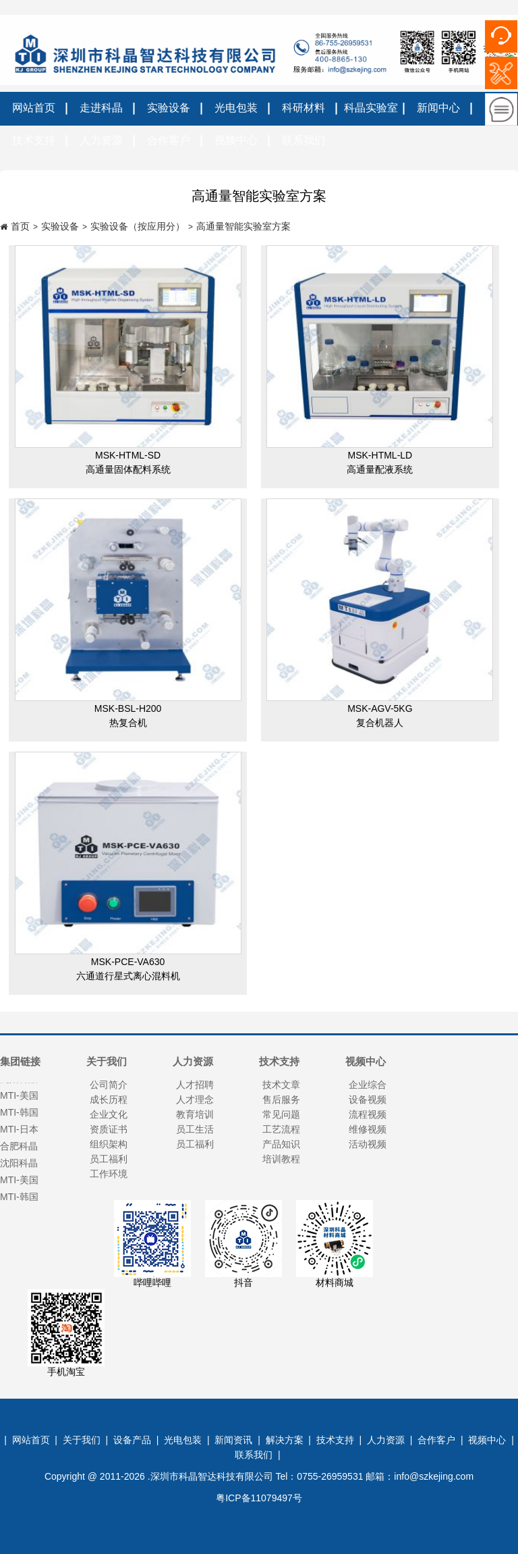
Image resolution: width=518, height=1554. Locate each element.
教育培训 (195, 1114)
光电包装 (236, 107)
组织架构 (108, 1144)
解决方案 (285, 1439)
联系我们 (303, 140)
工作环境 (108, 1173)
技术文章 (281, 1084)
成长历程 (108, 1099)
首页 (20, 226)
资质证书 (108, 1129)
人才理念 (195, 1099)
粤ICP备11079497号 (259, 1498)
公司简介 (108, 1084)
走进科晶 (101, 107)
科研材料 (303, 107)
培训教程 (281, 1159)
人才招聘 (195, 1084)
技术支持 (33, 140)
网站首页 (33, 107)
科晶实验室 (371, 107)
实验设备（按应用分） (137, 226)
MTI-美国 (19, 1184)
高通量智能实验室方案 (243, 226)
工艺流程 (281, 1129)
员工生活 (195, 1129)
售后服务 (281, 1099)
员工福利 (108, 1159)
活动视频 (367, 1144)
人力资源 (101, 140)
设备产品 (132, 1439)
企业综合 (367, 1084)
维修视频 (367, 1129)
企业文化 (108, 1114)
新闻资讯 (233, 1439)
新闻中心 (438, 107)
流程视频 (367, 1114)
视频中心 (236, 140)
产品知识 (281, 1144)
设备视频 (367, 1099)
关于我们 (81, 1439)
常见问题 (281, 1114)
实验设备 (168, 107)
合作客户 (168, 140)
